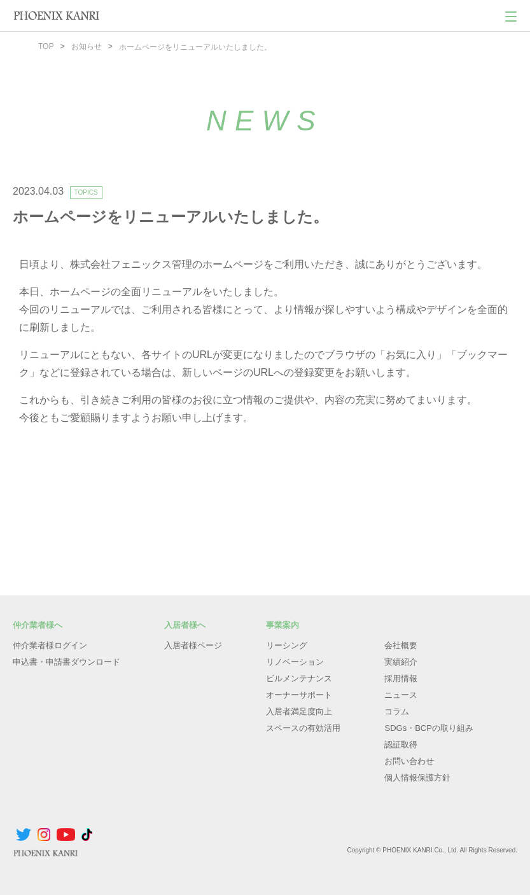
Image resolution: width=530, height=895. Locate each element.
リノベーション (295, 661)
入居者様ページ (193, 644)
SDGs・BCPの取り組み (428, 727)
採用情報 (400, 678)
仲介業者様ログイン (50, 644)
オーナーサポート (299, 694)
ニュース (400, 694)
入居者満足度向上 (299, 711)
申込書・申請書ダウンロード (66, 661)
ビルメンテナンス (299, 678)
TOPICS (86, 191)
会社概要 (400, 644)
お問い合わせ (409, 760)
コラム (396, 711)
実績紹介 (400, 661)
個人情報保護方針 (417, 777)
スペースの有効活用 (303, 727)
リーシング (286, 644)
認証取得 (400, 744)
